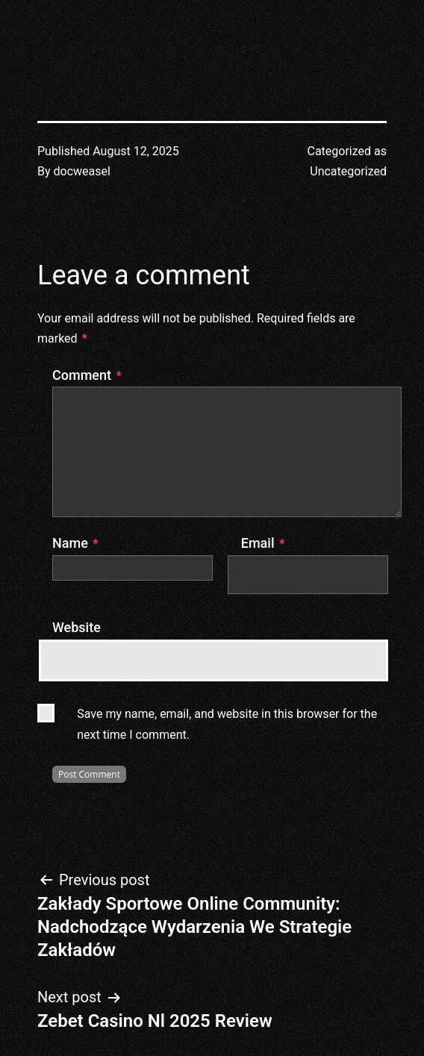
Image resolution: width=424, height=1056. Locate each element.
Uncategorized (348, 171)
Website (76, 627)
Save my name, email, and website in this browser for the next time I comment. (227, 724)
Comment (87, 375)
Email (262, 543)
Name (75, 543)
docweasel (82, 171)
